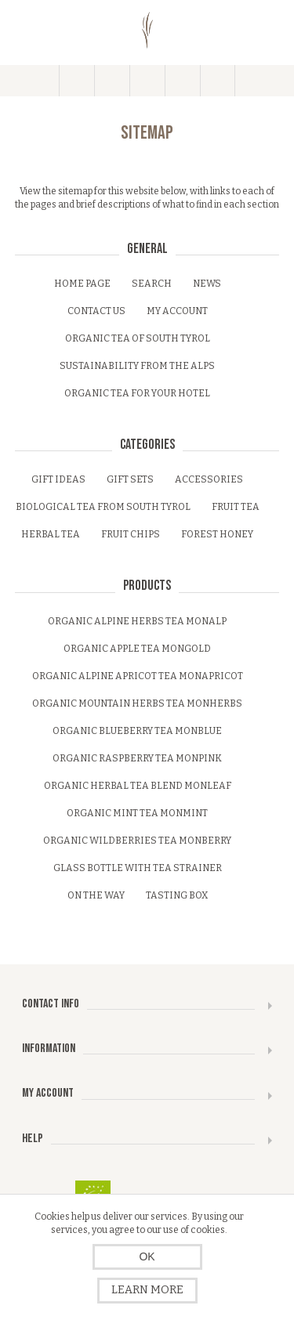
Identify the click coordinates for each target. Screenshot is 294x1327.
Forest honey (217, 534)
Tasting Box (177, 895)
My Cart (182, 80)
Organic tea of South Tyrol (137, 338)
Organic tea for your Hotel (137, 393)
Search (152, 283)
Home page (82, 283)
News (207, 283)
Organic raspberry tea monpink (137, 758)
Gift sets (130, 479)
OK (146, 1256)
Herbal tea (50, 534)
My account (177, 311)
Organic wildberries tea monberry (137, 840)
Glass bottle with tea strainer (137, 867)
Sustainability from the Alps (137, 365)
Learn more (147, 1289)
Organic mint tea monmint (137, 813)
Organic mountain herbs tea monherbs (137, 703)
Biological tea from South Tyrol (103, 506)
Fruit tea (236, 506)
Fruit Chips (130, 534)
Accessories (209, 479)
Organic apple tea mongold (137, 648)
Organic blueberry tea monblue (137, 730)
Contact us (96, 311)
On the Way (96, 895)
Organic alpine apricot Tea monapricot (137, 676)
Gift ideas (58, 479)
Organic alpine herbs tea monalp (137, 621)
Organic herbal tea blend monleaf (137, 785)
